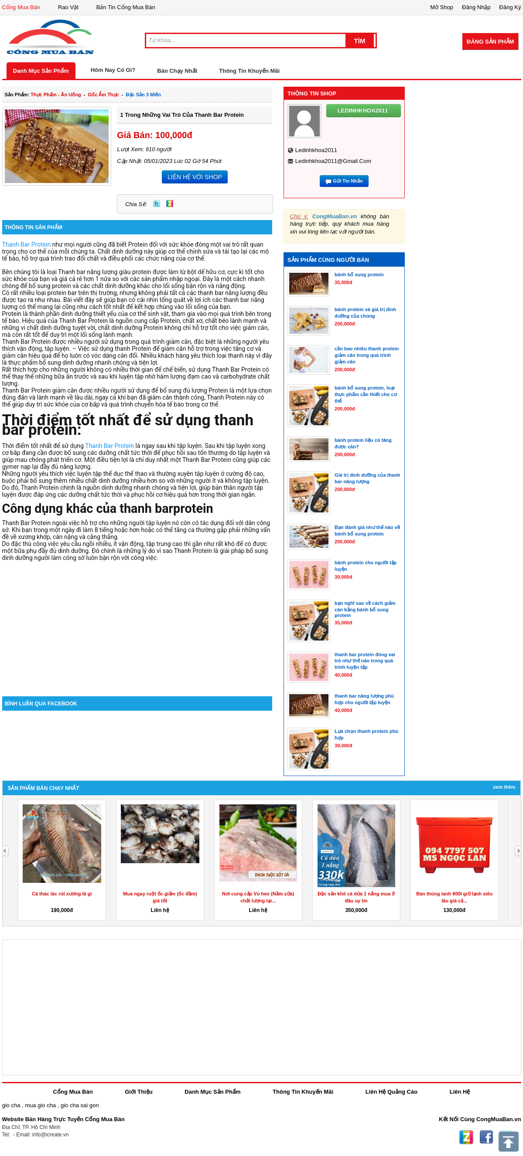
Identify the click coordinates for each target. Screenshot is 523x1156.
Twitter (156, 203)
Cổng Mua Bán (21, 7)
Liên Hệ (460, 1091)
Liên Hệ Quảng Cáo (391, 1091)
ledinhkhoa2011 (316, 150)
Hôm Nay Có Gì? (113, 70)
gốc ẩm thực (103, 94)
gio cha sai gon (80, 1105)
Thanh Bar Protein (26, 244)
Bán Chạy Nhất (177, 71)
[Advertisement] (137, 622)
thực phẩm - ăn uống (56, 94)
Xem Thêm (504, 787)
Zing (169, 203)
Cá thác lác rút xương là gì (62, 893)
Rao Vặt (68, 7)
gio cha (11, 1105)
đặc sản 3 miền (143, 94)
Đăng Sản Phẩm (490, 41)
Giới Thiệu (138, 1091)
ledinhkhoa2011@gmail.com (333, 161)
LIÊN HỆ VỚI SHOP (194, 176)
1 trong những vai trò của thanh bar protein (182, 115)
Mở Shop (441, 7)
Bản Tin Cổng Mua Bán (125, 7)
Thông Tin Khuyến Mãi (249, 71)
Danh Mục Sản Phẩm (41, 71)
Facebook (486, 1137)
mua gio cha (40, 1105)
